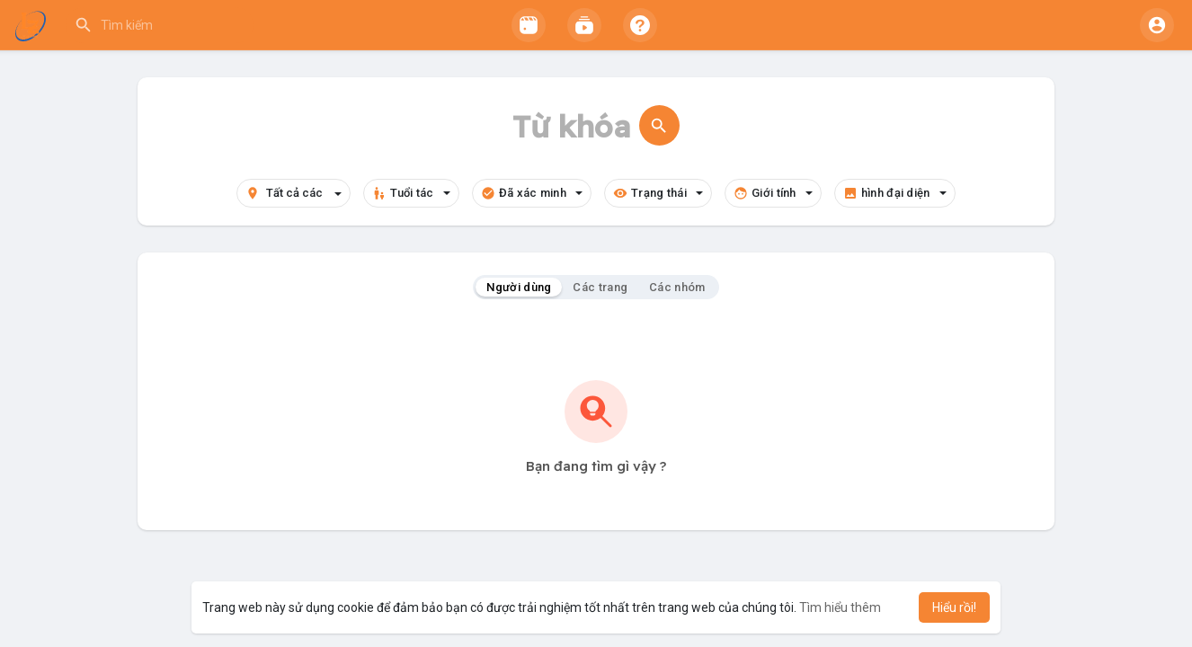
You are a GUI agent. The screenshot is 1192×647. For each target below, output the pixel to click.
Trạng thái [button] (658, 193)
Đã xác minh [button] (532, 193)
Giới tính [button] (773, 193)
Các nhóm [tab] (677, 287)
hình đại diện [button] (895, 193)
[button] (262, 25)
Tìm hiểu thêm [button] (840, 607)
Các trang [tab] (600, 287)
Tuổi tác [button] (410, 193)
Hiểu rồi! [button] (954, 607)
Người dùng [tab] (518, 287)
